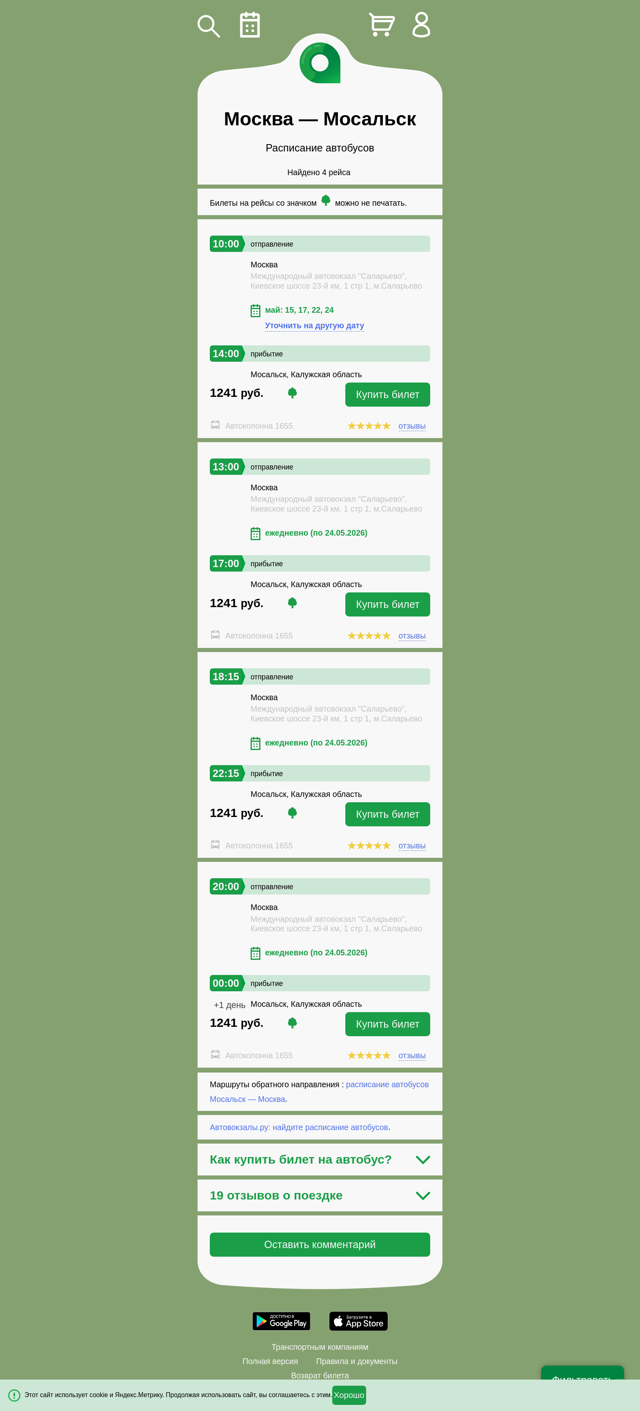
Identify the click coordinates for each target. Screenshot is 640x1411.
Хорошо (349, 1395)
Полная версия (270, 1361)
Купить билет (388, 394)
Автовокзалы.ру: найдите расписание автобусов (299, 1126)
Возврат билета (320, 1375)
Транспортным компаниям (319, 1346)
